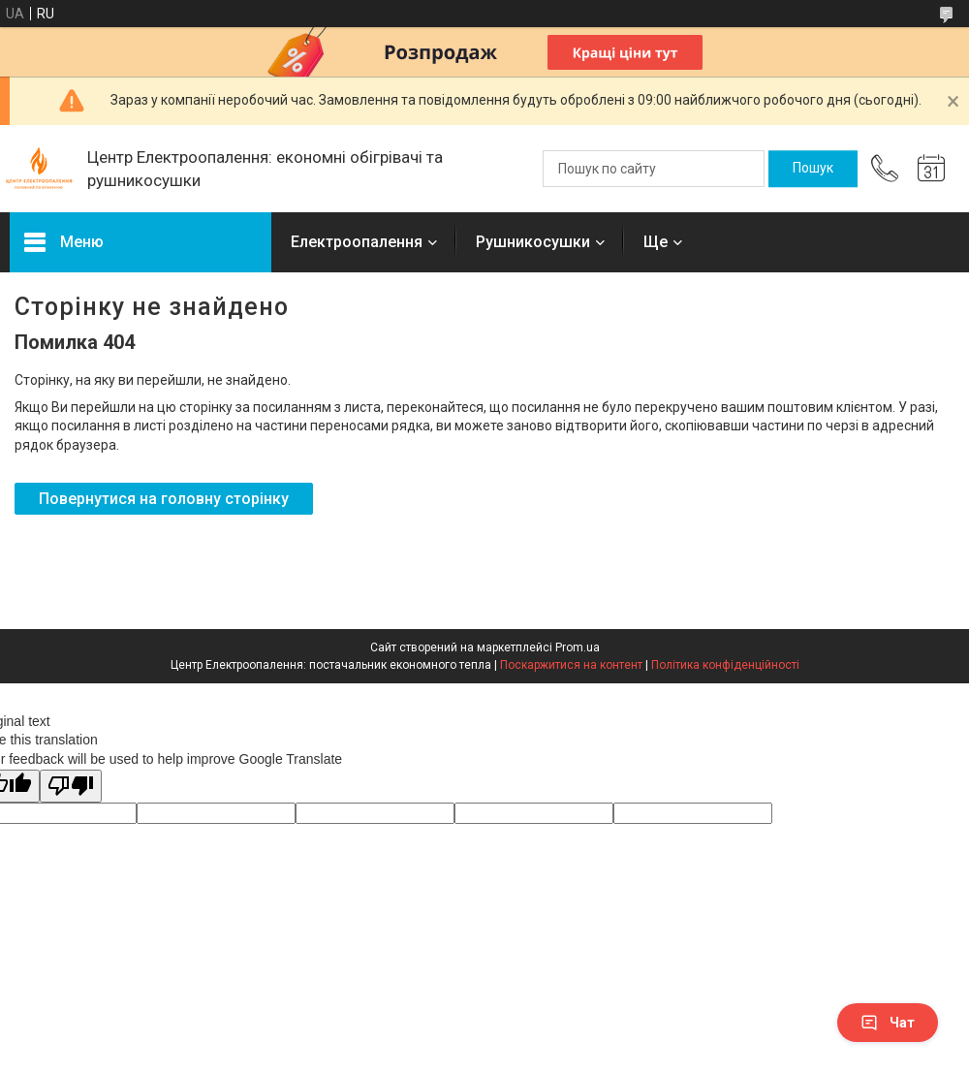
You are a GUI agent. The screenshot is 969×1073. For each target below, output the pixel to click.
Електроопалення (356, 242)
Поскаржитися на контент (571, 665)
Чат (887, 1022)
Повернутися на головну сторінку (164, 498)
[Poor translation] (71, 787)
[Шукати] (813, 168)
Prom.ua (577, 647)
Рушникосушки (533, 242)
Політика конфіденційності (725, 665)
